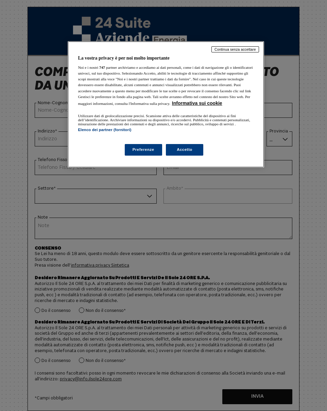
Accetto (184, 149)
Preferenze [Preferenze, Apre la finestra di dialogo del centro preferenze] (143, 149)
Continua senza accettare (235, 49)
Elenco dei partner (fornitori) (104, 130)
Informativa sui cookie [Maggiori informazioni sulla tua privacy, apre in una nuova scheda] (197, 103)
